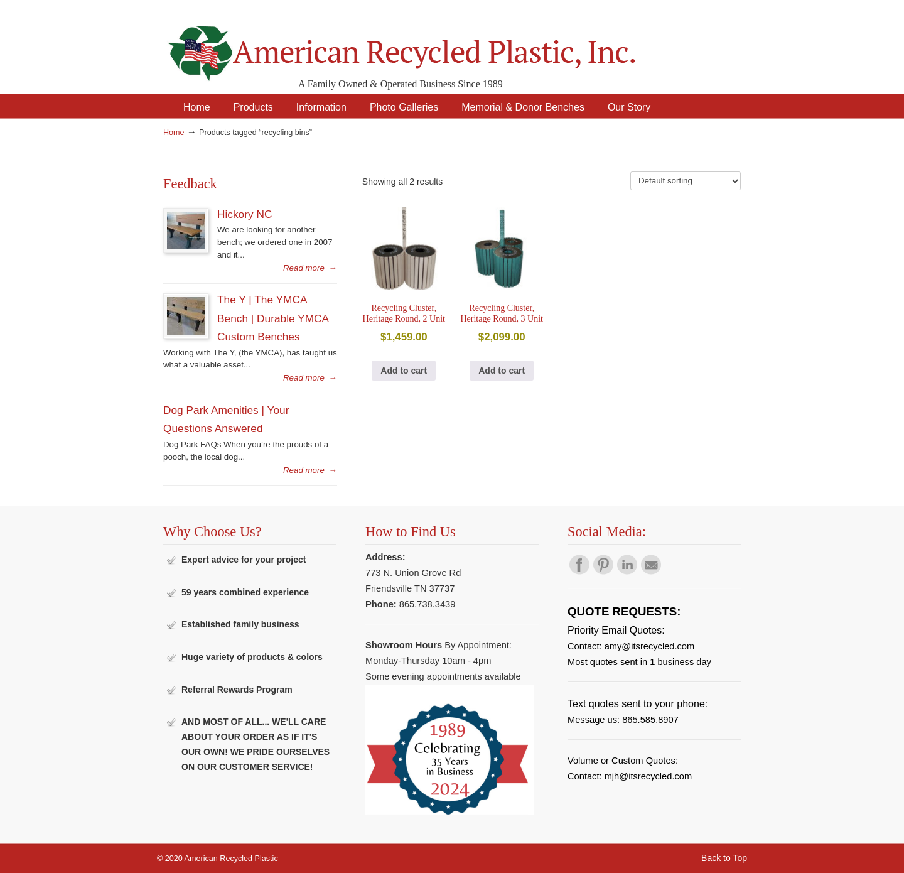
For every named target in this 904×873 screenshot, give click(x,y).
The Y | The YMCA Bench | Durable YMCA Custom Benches (272, 318)
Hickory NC (244, 214)
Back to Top (724, 858)
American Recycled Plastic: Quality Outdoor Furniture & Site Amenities (433, 44)
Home (174, 132)
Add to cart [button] (403, 371)
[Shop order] (685, 180)
